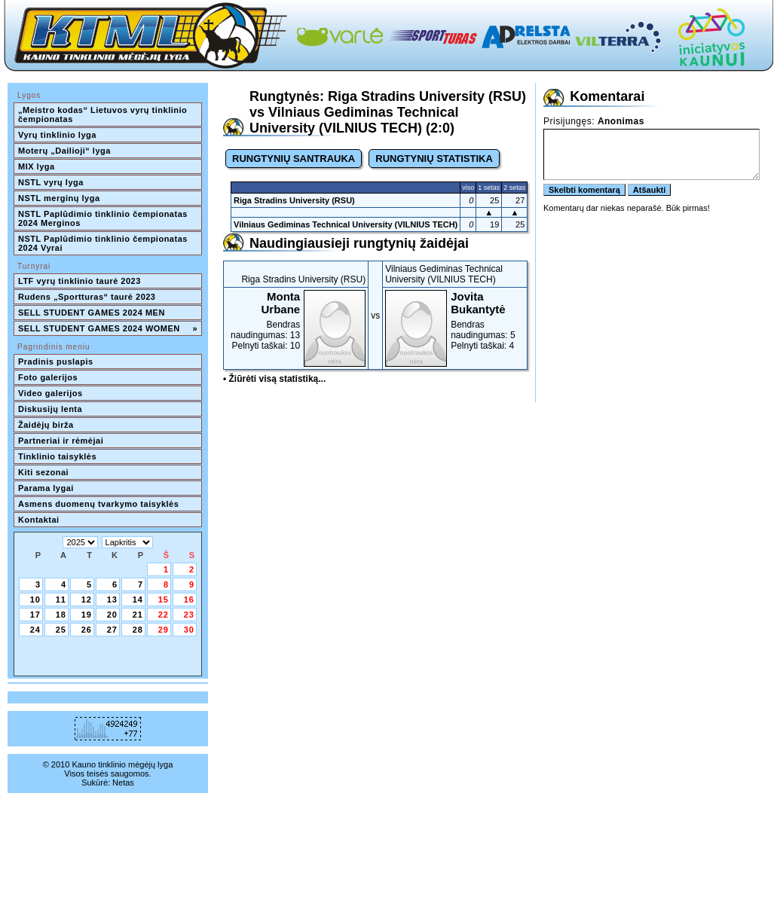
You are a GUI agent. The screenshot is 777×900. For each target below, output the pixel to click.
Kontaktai (39, 519)
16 (189, 599)
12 (86, 599)
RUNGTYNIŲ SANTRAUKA (293, 158)
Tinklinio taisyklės (57, 456)
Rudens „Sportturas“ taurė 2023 (87, 296)
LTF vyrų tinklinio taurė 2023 (79, 280)
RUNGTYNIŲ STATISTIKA (434, 158)
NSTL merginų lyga (59, 198)
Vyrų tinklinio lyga (57, 134)
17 (35, 614)
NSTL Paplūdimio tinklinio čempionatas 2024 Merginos (104, 218)
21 (138, 614)
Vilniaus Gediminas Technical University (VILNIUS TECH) (345, 224)
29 (163, 629)
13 (112, 599)
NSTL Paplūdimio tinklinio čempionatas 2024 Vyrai (104, 243)
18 (61, 614)
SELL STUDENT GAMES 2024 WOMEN (107, 328)
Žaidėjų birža (46, 424)
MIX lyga (36, 166)
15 (163, 599)
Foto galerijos (48, 377)
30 (189, 629)
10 (35, 599)
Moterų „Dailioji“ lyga (64, 150)
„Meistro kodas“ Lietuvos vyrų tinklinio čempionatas (104, 114)
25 (61, 629)
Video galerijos (50, 393)
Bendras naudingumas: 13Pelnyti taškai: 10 (296, 320)
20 (112, 614)
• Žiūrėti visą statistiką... (274, 379)
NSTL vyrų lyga (51, 182)
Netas (123, 782)
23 (189, 614)
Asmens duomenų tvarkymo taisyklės (98, 503)
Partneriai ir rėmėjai (60, 440)
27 (112, 629)
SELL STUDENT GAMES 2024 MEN (91, 312)
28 (138, 629)
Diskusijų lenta (50, 408)
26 (86, 629)
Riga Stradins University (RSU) (294, 200)
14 (138, 599)
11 (61, 599)
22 (163, 614)
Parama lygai (46, 488)
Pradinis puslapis (55, 361)
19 (86, 614)
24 (35, 629)
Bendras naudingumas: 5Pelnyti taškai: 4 (455, 320)
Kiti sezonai (43, 472)
